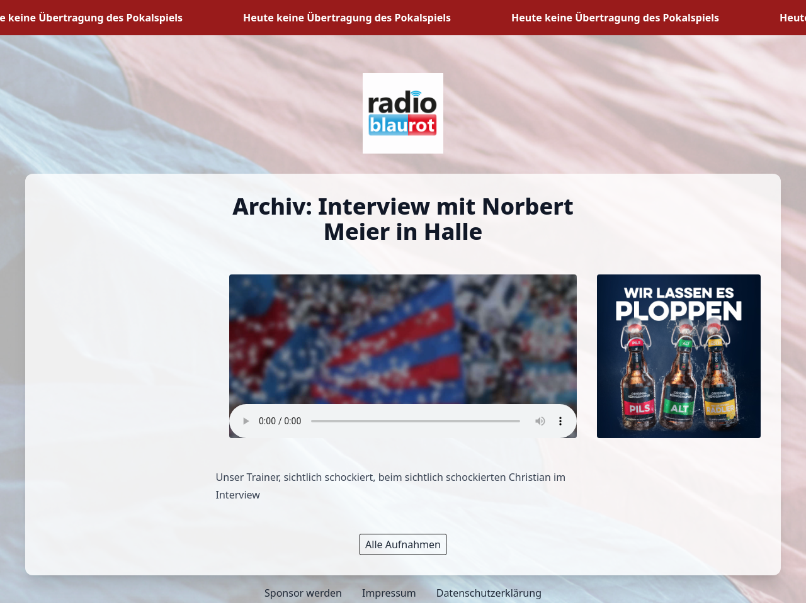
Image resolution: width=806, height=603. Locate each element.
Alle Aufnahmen (403, 544)
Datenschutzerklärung (489, 593)
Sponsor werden (303, 593)
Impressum (389, 593)
